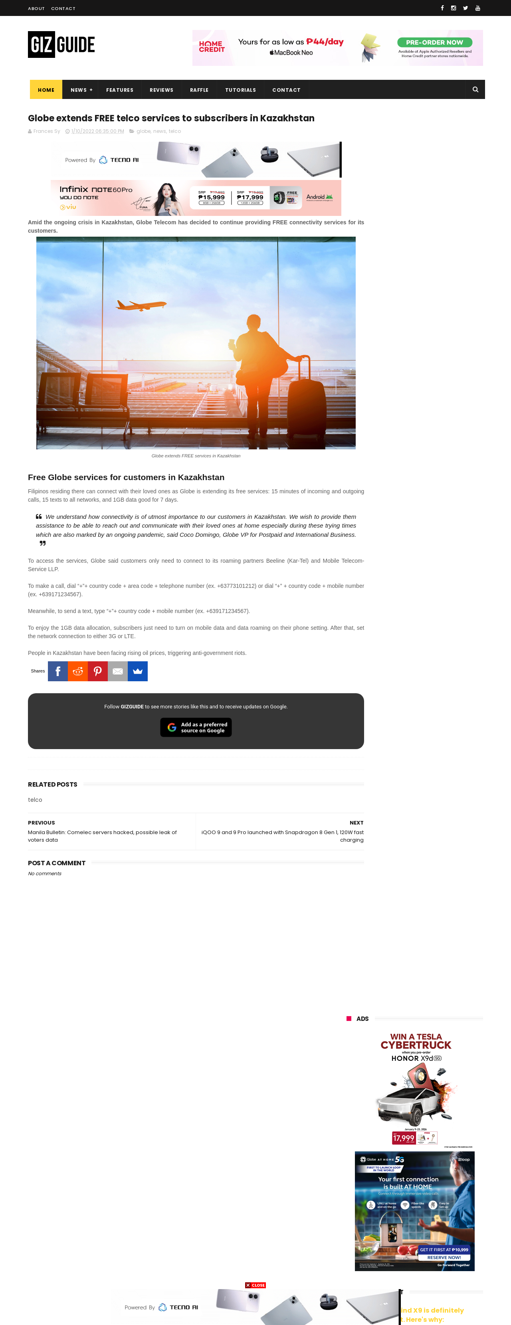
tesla (348, 1274)
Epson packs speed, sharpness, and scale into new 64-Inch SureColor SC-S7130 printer (434, 744)
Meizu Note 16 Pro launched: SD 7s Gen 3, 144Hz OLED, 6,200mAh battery (434, 853)
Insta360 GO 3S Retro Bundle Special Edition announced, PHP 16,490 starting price (433, 780)
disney (350, 1259)
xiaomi (394, 1111)
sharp (435, 1185)
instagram (355, 1244)
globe (144, 146)
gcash (425, 1170)
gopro (430, 1259)
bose (428, 1274)
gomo (441, 1244)
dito (386, 1170)
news (159, 146)
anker (400, 1244)
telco (175, 146)
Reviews (160, 90)
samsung (405, 1097)
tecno (395, 1156)
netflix (349, 1200)
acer (347, 1170)
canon (392, 1200)
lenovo (350, 1156)
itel (430, 1200)
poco (348, 1185)
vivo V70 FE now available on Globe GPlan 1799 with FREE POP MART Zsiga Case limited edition (434, 708)
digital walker (358, 1215)
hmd (390, 1259)
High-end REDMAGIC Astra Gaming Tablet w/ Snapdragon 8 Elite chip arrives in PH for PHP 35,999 (434, 893)
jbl (390, 1229)
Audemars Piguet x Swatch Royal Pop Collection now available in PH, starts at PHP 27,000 (429, 670)
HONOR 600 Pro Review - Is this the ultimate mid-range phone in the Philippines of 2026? (433, 817)
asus (439, 1126)
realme (350, 1126)
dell (425, 1229)
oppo (348, 1111)
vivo (440, 1111)
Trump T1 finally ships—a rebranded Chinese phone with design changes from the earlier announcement (435, 972)
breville (389, 1274)
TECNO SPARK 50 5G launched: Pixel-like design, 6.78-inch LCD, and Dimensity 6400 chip (433, 931)
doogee (410, 1215)
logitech (352, 1229)
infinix (393, 1141)
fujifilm (391, 1185)
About (36, 8)
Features (117, 90)
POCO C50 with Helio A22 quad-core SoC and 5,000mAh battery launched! (435, 1009)
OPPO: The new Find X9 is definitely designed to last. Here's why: (405, 414)
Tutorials (238, 90)
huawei (351, 1097)
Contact (63, 8)
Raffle (197, 90)
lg (433, 1141)
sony (438, 1156)
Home (44, 90)
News (77, 90)
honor (396, 1126)
